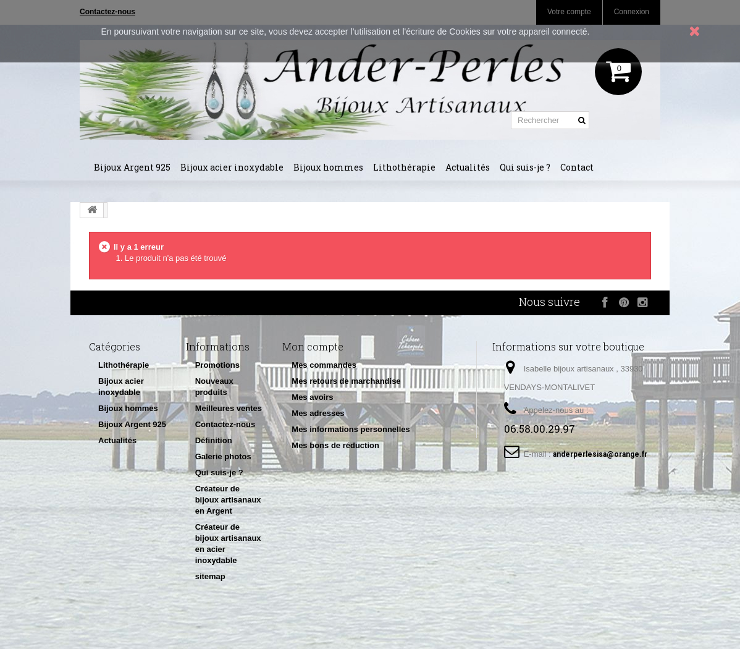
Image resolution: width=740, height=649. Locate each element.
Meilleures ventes (228, 408)
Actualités (467, 167)
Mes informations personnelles (351, 429)
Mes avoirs (312, 397)
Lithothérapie (404, 167)
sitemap (210, 576)
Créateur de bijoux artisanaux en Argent (228, 499)
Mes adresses (318, 413)
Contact (577, 167)
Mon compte (312, 346)
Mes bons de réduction (335, 445)
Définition (213, 440)
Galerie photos (223, 456)
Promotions (217, 365)
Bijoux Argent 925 (132, 167)
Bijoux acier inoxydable (232, 167)
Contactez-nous (225, 424)
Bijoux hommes (328, 167)
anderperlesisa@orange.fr (600, 454)
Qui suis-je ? (525, 167)
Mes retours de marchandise (346, 381)
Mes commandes (324, 365)
